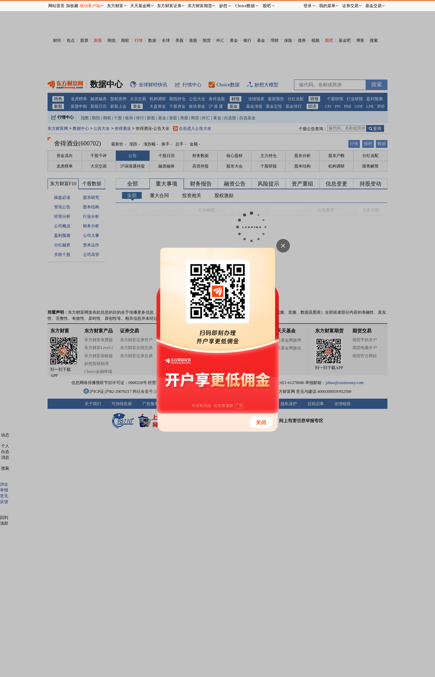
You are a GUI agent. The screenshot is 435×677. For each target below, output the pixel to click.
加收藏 (72, 5)
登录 (307, 5)
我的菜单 (327, 5)
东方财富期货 (200, 5)
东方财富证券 (169, 5)
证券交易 (350, 5)
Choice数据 (245, 5)
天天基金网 (140, 5)
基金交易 (373, 5)
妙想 (223, 5)
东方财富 (115, 5)
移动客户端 (90, 5)
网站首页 (56, 5)
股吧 (267, 5)
